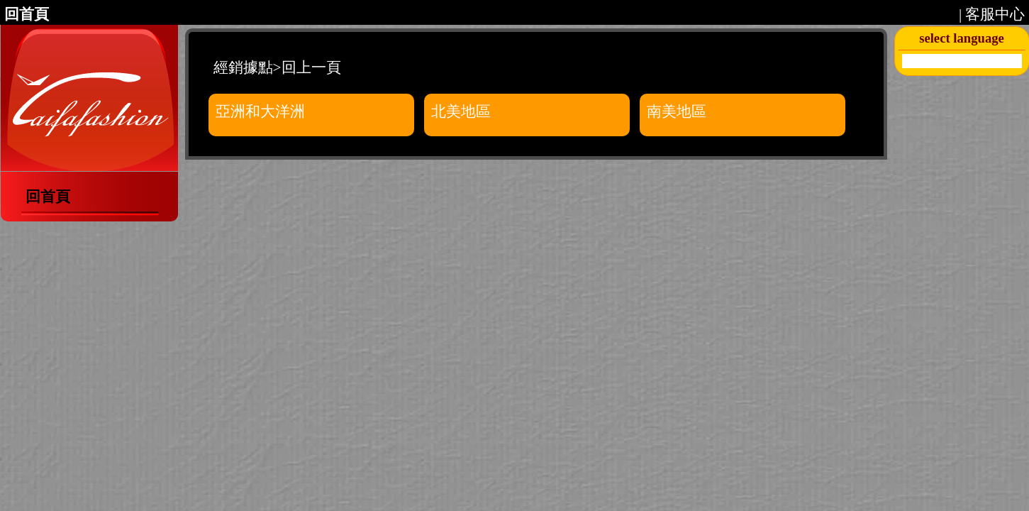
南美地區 (676, 111)
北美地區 (461, 111)
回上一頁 (311, 67)
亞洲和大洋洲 (260, 111)
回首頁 (26, 14)
